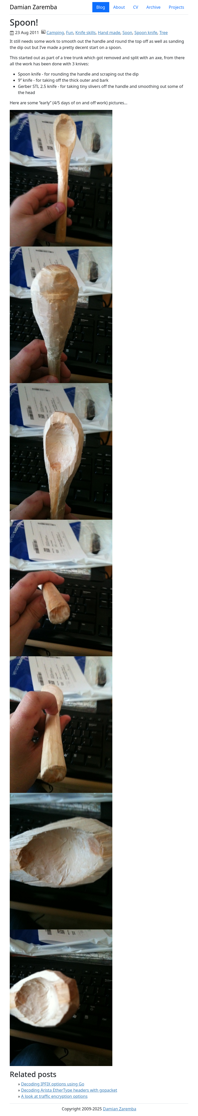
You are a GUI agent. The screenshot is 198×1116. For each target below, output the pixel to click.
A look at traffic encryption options (54, 1096)
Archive (153, 7)
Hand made (109, 32)
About (119, 7)
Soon (127, 32)
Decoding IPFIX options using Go (52, 1084)
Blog (100, 7)
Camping (55, 32)
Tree (164, 32)
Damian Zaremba (119, 1109)
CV (135, 7)
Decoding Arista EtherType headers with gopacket (69, 1090)
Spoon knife (145, 32)
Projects (176, 7)
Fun (69, 32)
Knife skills (85, 32)
